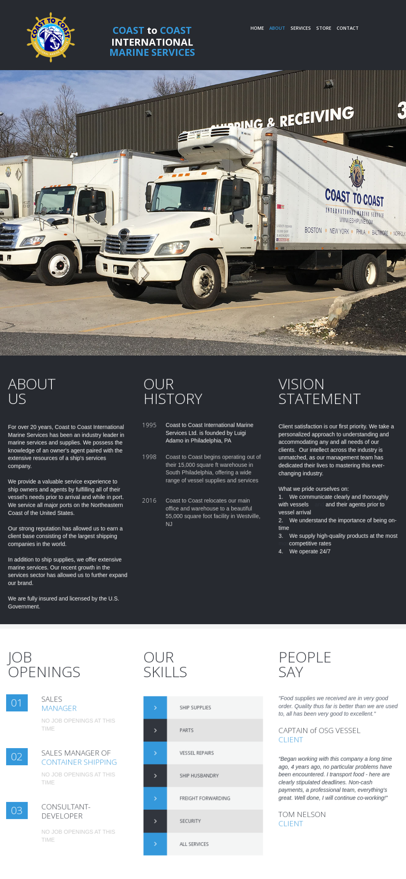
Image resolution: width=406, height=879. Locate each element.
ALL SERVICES (197, 817)
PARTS (192, 744)
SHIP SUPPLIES (197, 730)
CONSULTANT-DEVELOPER (72, 811)
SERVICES (301, 28)
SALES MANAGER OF (81, 758)
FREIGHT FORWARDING (204, 788)
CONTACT (348, 28)
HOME (257, 28)
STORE (323, 28)
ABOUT (277, 28)
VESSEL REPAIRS (198, 759)
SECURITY (194, 803)
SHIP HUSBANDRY (200, 774)
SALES (63, 701)
